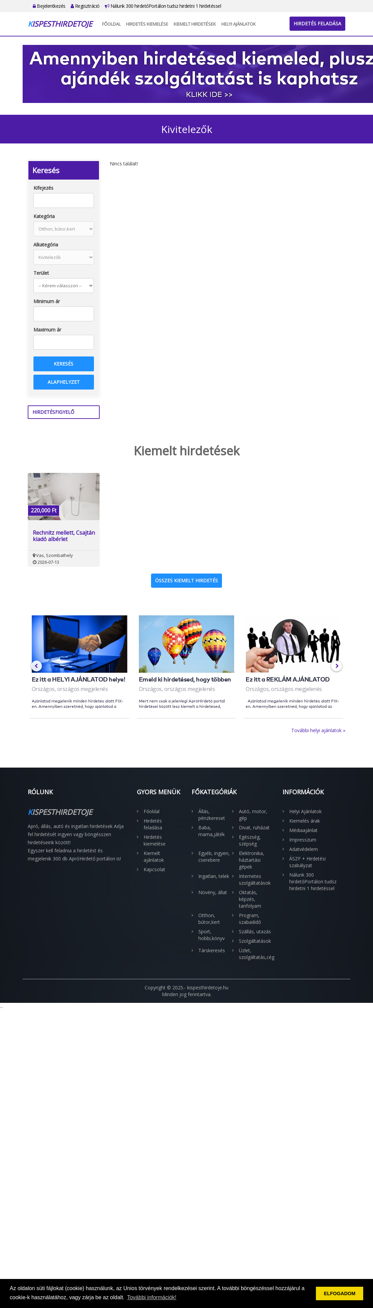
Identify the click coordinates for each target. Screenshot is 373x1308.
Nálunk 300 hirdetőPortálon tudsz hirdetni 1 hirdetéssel (163, 6)
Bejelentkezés (49, 6)
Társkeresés (211, 950)
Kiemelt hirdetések (195, 24)
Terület (41, 273)
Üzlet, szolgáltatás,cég (256, 953)
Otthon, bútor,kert (209, 918)
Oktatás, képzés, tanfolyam (250, 899)
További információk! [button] (151, 1297)
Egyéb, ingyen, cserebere (214, 856)
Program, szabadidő (250, 918)
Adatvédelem (303, 849)
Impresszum (302, 839)
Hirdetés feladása (317, 23)
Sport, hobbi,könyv (211, 934)
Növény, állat (212, 892)
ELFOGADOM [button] (339, 1293)
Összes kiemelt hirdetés (186, 580)
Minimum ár (46, 301)
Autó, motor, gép (253, 814)
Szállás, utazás (255, 931)
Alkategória (45, 244)
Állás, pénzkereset (211, 814)
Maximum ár (47, 329)
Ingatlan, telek (213, 876)
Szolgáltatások (255, 941)
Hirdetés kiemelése (147, 24)
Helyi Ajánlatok (238, 24)
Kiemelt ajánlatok (154, 856)
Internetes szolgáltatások (255, 879)
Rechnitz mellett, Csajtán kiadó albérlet (64, 536)
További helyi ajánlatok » (318, 730)
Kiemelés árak (304, 821)
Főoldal (111, 24)
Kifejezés (43, 188)
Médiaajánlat (303, 830)
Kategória (44, 216)
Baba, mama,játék (211, 830)
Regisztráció (85, 6)
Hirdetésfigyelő (53, 412)
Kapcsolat (154, 869)
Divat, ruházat (254, 827)
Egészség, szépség (250, 840)
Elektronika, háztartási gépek (251, 860)
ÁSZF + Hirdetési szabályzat (307, 862)
